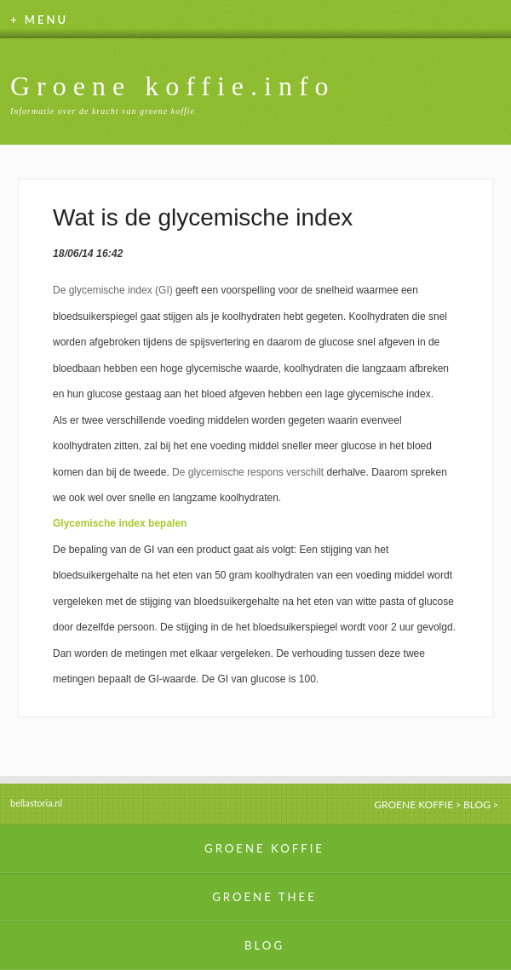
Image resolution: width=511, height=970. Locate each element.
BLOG (477, 804)
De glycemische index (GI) (113, 290)
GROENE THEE (264, 897)
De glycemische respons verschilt (248, 472)
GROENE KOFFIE (413, 804)
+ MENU (39, 19)
